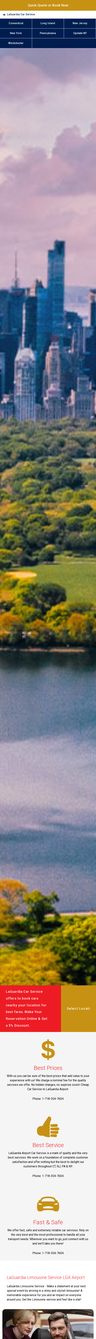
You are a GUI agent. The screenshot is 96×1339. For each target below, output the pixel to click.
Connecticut (16, 23)
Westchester (16, 43)
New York (16, 33)
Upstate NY (80, 33)
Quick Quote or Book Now (48, 5)
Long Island (48, 23)
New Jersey (80, 23)
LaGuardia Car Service (21, 14)
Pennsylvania (48, 33)
